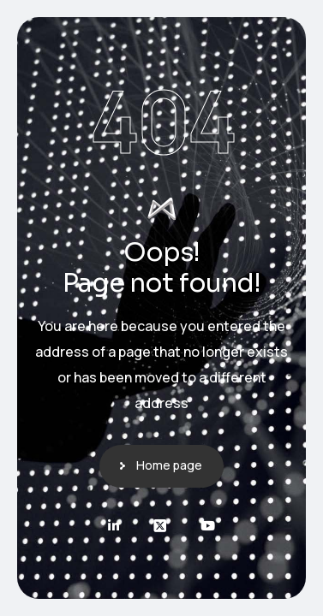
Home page (169, 465)
